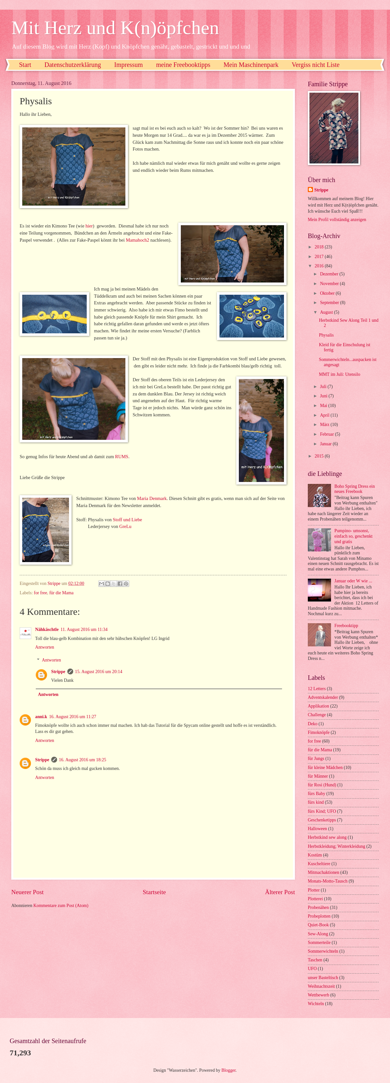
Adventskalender (323, 697)
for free (40, 592)
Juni (324, 395)
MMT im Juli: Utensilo (339, 374)
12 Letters (317, 688)
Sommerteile (319, 942)
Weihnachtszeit (321, 986)
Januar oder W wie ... (353, 581)
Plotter (314, 890)
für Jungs (316, 758)
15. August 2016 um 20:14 (98, 671)
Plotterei (315, 898)
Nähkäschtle (47, 629)
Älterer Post (280, 892)
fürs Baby (316, 793)
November (330, 283)
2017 (320, 256)
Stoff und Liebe (128, 519)
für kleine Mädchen (325, 767)
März (325, 424)
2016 (320, 266)
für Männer (318, 776)
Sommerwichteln (323, 951)
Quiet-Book (318, 924)
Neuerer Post (27, 892)
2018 (320, 247)
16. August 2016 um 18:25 (82, 759)
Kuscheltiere (319, 863)
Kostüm (315, 855)
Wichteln (316, 1003)
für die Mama (61, 592)
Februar (327, 434)
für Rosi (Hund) (322, 784)
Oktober (328, 293)
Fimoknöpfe (318, 732)
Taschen (315, 960)
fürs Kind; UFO (322, 811)
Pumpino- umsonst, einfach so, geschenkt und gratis (354, 536)
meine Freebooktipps (183, 64)
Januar (326, 443)
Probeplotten (319, 916)
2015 (320, 456)
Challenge (317, 714)
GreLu (125, 526)
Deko (312, 723)
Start (25, 64)
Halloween (317, 828)
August (327, 312)
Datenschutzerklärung (72, 64)
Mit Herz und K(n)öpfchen (115, 27)
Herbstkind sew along (327, 837)
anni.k (41, 716)
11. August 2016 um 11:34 (84, 629)
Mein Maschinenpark (250, 64)
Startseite (154, 892)
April (325, 415)
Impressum (128, 64)
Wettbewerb (318, 995)
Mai (324, 405)
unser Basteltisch (323, 977)
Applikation (318, 706)
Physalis (326, 335)
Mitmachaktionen (323, 872)
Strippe (58, 671)
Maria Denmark (152, 498)
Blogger (228, 1070)
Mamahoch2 (137, 240)
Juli (323, 386)
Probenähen (318, 907)
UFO (312, 968)
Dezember (329, 274)
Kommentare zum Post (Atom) (61, 905)
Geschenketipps (322, 820)
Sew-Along (318, 933)
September (330, 302)
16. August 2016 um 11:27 (72, 716)
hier (89, 225)
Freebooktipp (346, 625)
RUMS (121, 456)
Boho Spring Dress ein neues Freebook (355, 489)
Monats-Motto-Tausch (327, 881)
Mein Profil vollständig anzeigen (337, 219)
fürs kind (316, 802)
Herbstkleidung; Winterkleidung (336, 846)
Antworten (44, 647)
